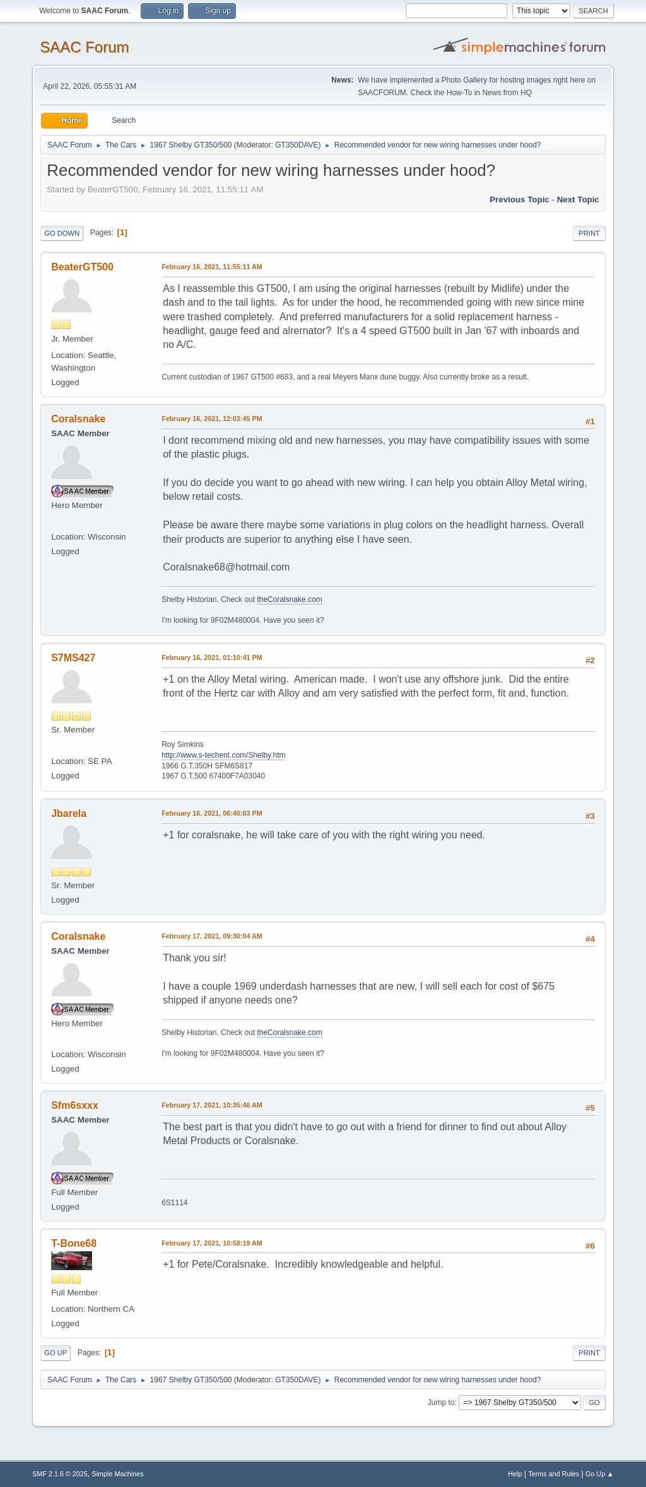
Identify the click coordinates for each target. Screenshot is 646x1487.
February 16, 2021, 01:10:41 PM (212, 657)
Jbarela (68, 813)
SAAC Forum (84, 46)
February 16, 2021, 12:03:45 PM (212, 418)
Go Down (61, 233)
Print (589, 233)
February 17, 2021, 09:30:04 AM (212, 936)
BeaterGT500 (82, 267)
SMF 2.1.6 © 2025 (60, 1474)
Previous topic (519, 199)
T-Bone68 (74, 1243)
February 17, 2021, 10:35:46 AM (212, 1105)
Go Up (55, 1353)
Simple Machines (118, 1474)
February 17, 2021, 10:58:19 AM (212, 1243)
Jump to (441, 1402)
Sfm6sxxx (74, 1105)
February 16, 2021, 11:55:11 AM (212, 266)
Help (515, 1474)
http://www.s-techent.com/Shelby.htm (223, 755)
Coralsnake (78, 419)
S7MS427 (73, 657)
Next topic (578, 199)
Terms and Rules (553, 1474)
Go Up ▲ (599, 1474)
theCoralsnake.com (289, 599)
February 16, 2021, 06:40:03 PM (212, 813)
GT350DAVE (296, 145)
